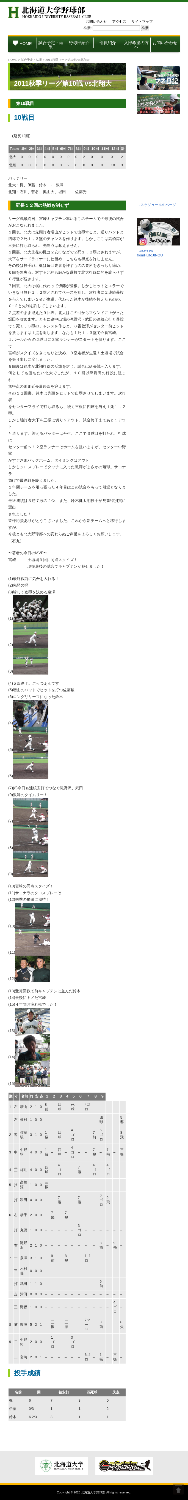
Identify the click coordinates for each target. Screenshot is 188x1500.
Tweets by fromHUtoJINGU (150, 253)
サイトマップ (142, 21)
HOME (22, 43)
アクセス (119, 21)
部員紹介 (107, 42)
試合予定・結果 (50, 44)
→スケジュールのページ (156, 205)
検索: (88, 28)
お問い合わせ (96, 21)
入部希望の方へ (136, 44)
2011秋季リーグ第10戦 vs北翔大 (63, 83)
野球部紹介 (79, 42)
